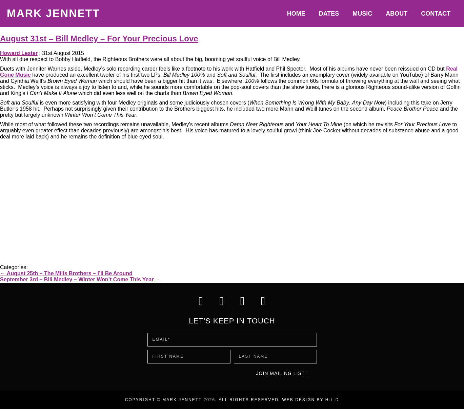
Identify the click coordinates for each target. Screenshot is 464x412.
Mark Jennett (53, 13)
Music (362, 13)
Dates (329, 13)
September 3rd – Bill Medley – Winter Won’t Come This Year (80, 279)
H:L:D (332, 402)
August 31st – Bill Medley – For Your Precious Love (99, 38)
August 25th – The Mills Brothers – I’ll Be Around (66, 273)
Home (296, 13)
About (396, 13)
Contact (435, 13)
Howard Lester (19, 53)
